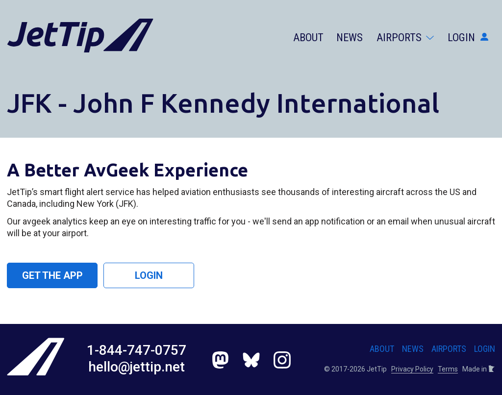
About (308, 37)
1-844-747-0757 (136, 350)
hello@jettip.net (136, 367)
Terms (448, 369)
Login (468, 37)
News (349, 37)
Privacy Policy (412, 369)
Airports (405, 37)
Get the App (52, 275)
